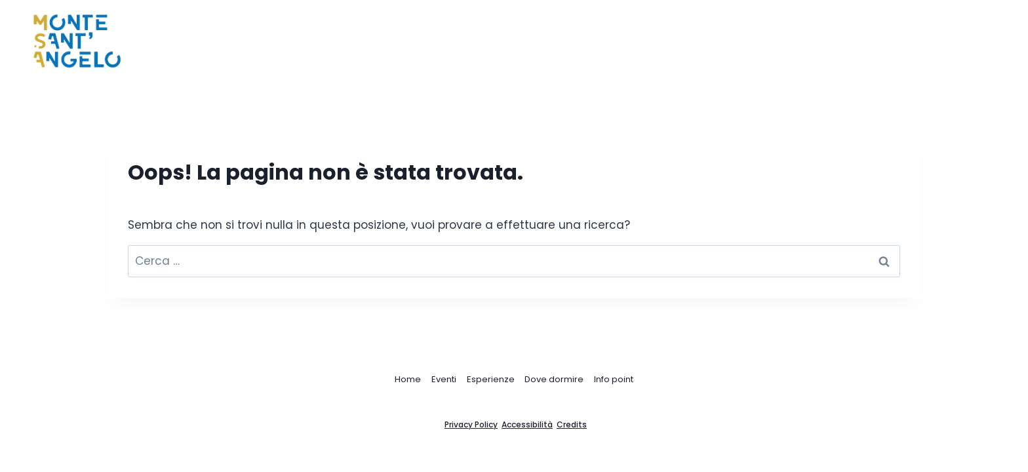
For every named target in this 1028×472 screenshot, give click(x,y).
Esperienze (491, 379)
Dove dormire (553, 379)
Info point (613, 379)
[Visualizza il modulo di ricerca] (1000, 41)
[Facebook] (945, 41)
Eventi (443, 379)
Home (581, 41)
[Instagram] (971, 41)
